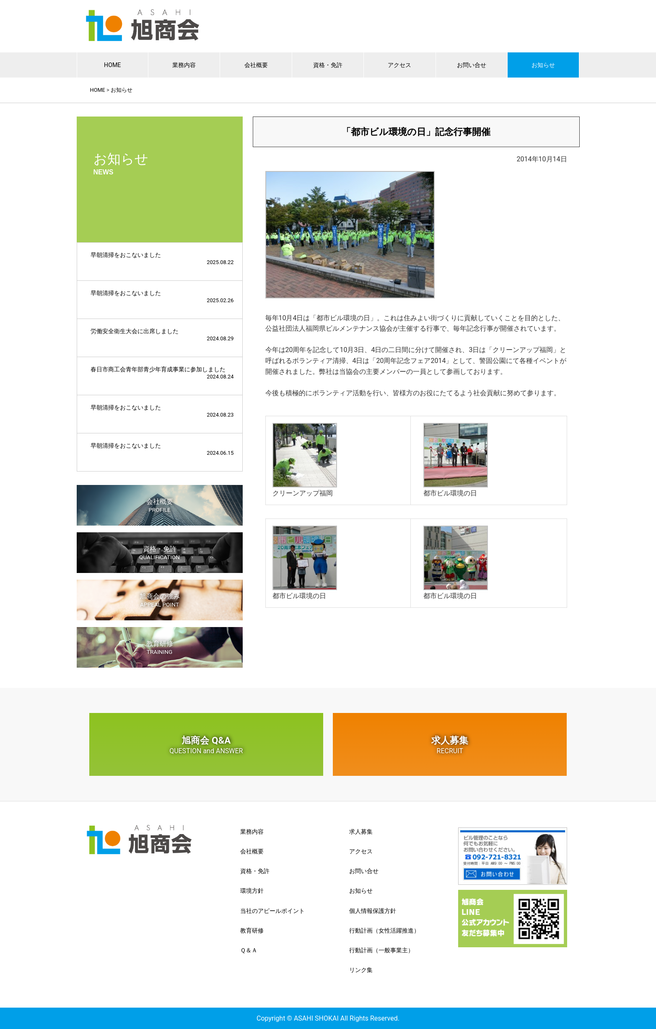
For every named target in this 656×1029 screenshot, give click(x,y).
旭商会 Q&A (206, 745)
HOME (112, 64)
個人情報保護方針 (372, 910)
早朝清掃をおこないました (162, 258)
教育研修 (159, 647)
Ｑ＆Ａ (248, 950)
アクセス (399, 64)
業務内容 (184, 64)
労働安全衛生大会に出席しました (162, 335)
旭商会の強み (159, 600)
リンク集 (361, 970)
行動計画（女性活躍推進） (384, 930)
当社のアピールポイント (272, 910)
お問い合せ (471, 64)
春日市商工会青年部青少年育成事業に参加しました (162, 373)
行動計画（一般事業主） (381, 950)
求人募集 (450, 745)
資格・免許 (327, 64)
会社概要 (256, 64)
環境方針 (252, 890)
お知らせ (543, 64)
